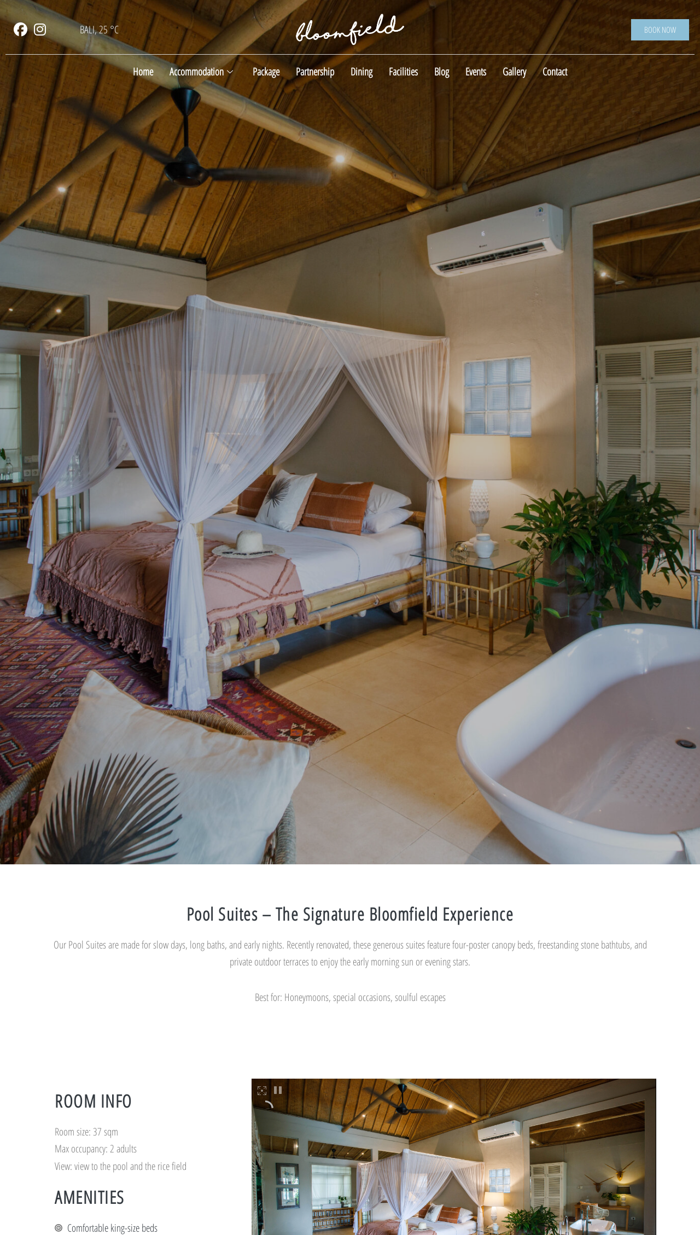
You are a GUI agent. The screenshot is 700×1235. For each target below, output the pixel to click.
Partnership (315, 72)
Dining (361, 72)
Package (266, 72)
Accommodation (201, 71)
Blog (441, 72)
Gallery (514, 72)
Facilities (403, 72)
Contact (554, 72)
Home (143, 72)
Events (475, 72)
